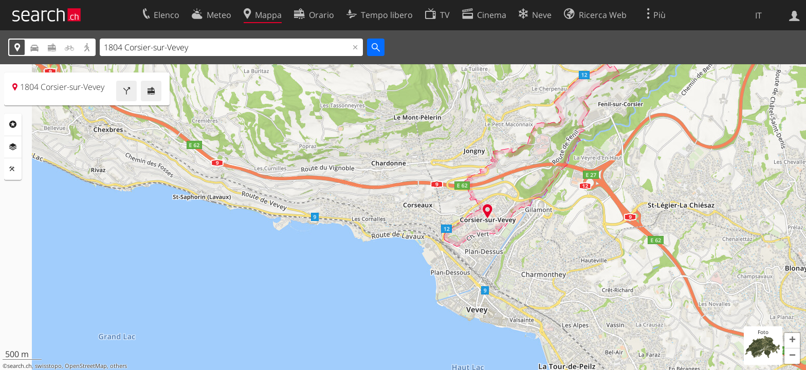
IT (758, 15)
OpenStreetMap (86, 365)
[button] (792, 340)
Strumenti (13, 169)
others (118, 365)
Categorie (13, 124)
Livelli (13, 147)
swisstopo (48, 365)
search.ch (19, 365)
